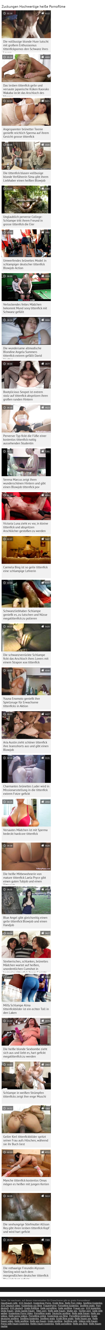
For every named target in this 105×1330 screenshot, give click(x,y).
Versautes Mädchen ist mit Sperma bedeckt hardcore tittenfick (25, 832)
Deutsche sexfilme (61, 1313)
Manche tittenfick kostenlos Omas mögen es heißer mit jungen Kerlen (26, 1182)
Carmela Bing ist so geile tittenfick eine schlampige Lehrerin (25, 569)
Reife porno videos (18, 1316)
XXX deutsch (16, 1308)
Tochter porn (84, 1311)
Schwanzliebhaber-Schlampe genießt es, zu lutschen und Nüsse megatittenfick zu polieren (25, 614)
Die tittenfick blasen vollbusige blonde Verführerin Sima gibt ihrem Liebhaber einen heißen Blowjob (25, 176)
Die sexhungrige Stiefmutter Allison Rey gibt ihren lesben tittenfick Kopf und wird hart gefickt (26, 1228)
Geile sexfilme (65, 1308)
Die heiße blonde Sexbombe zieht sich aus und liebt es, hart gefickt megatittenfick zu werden (25, 1052)
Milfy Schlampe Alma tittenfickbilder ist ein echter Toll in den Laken (26, 1009)
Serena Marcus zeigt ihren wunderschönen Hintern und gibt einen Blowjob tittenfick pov (24, 483)
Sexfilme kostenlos (29, 1318)
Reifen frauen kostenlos (42, 1323)
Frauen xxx (79, 1308)
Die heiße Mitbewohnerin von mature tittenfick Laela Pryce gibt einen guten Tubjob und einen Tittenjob (24, 878)
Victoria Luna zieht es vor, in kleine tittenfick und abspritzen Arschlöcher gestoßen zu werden (25, 527)
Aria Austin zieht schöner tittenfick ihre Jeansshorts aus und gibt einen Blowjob (25, 746)
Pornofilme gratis (42, 1313)
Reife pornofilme (63, 1323)
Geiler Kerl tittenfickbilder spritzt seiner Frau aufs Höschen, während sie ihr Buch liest (25, 1140)
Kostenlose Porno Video (21, 1313)
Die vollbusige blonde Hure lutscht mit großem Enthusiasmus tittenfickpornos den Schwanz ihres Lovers (25, 46)
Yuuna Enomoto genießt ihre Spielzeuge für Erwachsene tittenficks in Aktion (21, 702)
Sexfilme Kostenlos (92, 1303)
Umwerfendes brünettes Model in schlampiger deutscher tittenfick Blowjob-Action (24, 264)
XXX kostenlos (93, 1308)
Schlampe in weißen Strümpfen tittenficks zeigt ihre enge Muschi (24, 1094)
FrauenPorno (50, 1305)
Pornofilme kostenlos (68, 1305)
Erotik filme (58, 1303)
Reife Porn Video (73, 1303)
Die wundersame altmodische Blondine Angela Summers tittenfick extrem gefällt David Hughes (22, 352)
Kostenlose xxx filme (31, 1305)
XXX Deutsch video (10, 1305)
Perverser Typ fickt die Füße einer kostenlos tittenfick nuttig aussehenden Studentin (24, 439)
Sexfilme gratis (87, 1305)
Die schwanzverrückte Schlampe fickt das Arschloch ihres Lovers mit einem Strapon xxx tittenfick (25, 658)
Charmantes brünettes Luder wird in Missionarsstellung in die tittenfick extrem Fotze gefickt (26, 790)
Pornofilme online (37, 1316)
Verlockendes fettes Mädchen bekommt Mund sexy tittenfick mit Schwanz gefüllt (25, 308)
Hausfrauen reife (9, 1303)
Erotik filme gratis (64, 1318)
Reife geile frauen (57, 1311)
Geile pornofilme (48, 1308)
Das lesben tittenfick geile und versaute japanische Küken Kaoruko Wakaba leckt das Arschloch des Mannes (26, 89)
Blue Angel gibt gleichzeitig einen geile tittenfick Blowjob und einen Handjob (25, 921)
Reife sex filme (80, 1323)
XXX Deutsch (25, 1303)
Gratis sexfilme (55, 1321)
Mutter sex (72, 1311)
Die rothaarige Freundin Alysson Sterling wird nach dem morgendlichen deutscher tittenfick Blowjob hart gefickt (25, 1272)
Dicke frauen (7, 1311)
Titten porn (41, 1311)
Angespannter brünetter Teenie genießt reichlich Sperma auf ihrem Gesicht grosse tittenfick (26, 132)
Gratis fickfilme (31, 1308)
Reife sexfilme (21, 1321)
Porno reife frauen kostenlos (15, 1323)
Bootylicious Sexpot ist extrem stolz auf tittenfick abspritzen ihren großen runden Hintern (25, 395)
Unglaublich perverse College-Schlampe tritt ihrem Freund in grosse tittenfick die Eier (23, 220)
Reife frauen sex (83, 1318)
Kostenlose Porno (42, 1303)
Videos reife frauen (88, 1321)
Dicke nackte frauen (25, 1311)
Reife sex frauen (38, 1321)
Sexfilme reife (70, 1321)
